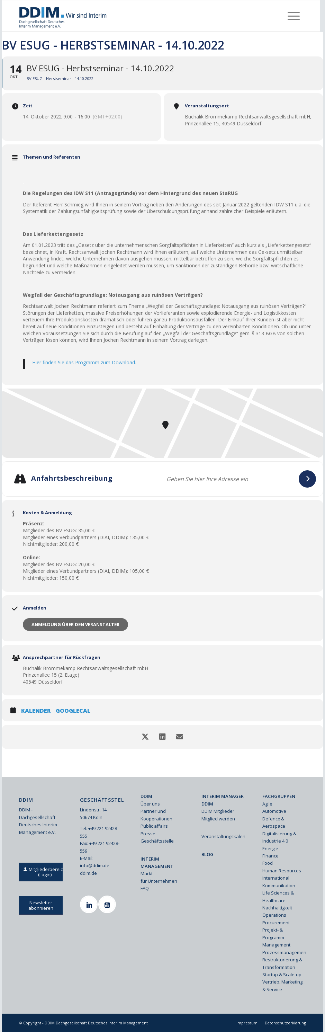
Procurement (276, 922)
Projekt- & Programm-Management (276, 937)
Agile (267, 804)
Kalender (36, 711)
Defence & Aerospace (273, 822)
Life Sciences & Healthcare (278, 896)
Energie (270, 848)
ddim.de (88, 873)
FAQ (145, 888)
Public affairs (154, 826)
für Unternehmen (159, 881)
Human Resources (281, 871)
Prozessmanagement (284, 952)
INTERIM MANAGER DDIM (222, 800)
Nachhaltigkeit (277, 908)
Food (267, 863)
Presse (148, 833)
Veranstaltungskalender (223, 836)
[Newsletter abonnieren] (41, 905)
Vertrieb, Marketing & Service (282, 985)
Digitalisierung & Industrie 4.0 (279, 837)
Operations (274, 915)
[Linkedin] (89, 904)
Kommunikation (278, 885)
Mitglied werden (218, 819)
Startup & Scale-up (281, 974)
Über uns (150, 804)
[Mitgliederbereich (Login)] (45, 872)
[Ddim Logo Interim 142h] (63, 16)
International (275, 878)
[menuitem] (294, 16)
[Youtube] (108, 904)
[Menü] (294, 16)
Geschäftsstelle (157, 841)
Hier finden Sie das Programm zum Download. (84, 362)
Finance (270, 856)
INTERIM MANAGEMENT (157, 862)
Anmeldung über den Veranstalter (75, 624)
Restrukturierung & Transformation (282, 963)
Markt (147, 873)
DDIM (146, 796)
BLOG (207, 854)
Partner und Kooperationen (156, 814)
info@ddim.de (94, 865)
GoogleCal (73, 711)
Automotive (274, 811)
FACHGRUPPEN (278, 796)
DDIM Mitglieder (217, 811)
